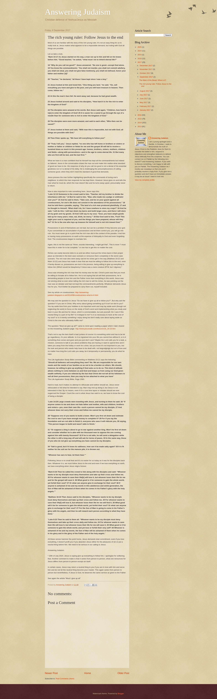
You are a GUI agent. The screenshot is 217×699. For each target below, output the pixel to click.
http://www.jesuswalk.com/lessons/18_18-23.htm (95, 329)
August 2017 (145, 91)
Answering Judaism (78, 11)
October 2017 (145, 73)
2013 (140, 126)
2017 (140, 62)
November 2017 (146, 69)
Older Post (123, 673)
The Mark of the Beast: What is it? (152, 80)
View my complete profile (145, 180)
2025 (140, 47)
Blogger (121, 694)
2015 (140, 119)
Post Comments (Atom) (65, 679)
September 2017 (146, 77)
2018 (140, 58)
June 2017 (144, 99)
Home (87, 673)
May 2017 (144, 102)
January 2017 (145, 110)
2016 (140, 115)
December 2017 (146, 66)
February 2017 (146, 106)
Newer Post (51, 673)
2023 (140, 55)
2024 (140, 51)
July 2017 (144, 95)
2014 (140, 123)
